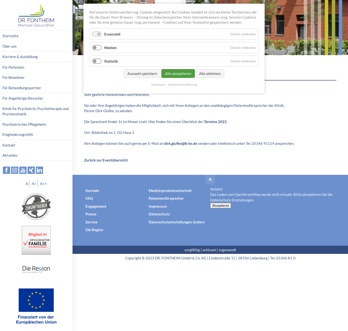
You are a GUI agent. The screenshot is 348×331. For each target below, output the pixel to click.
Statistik (111, 61)
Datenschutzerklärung (182, 84)
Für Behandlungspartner (21, 88)
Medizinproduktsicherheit (170, 190)
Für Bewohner (13, 77)
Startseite (10, 36)
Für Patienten (13, 67)
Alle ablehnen (210, 73)
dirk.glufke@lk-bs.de (180, 143)
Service (91, 222)
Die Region (94, 230)
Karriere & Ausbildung (20, 56)
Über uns (9, 46)
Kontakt (92, 190)
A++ (43, 183)
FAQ (89, 198)
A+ (34, 183)
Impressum (158, 206)
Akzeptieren (220, 205)
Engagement (96, 206)
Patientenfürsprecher (166, 198)
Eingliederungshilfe (17, 134)
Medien (110, 47)
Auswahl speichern (142, 73)
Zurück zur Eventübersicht (106, 160)
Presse (91, 214)
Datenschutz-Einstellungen (232, 200)
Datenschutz (159, 214)
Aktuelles (10, 155)
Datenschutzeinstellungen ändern (177, 222)
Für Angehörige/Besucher (22, 98)
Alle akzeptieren (178, 73)
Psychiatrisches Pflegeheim (24, 124)
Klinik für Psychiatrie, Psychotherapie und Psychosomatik (35, 111)
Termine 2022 (215, 121)
